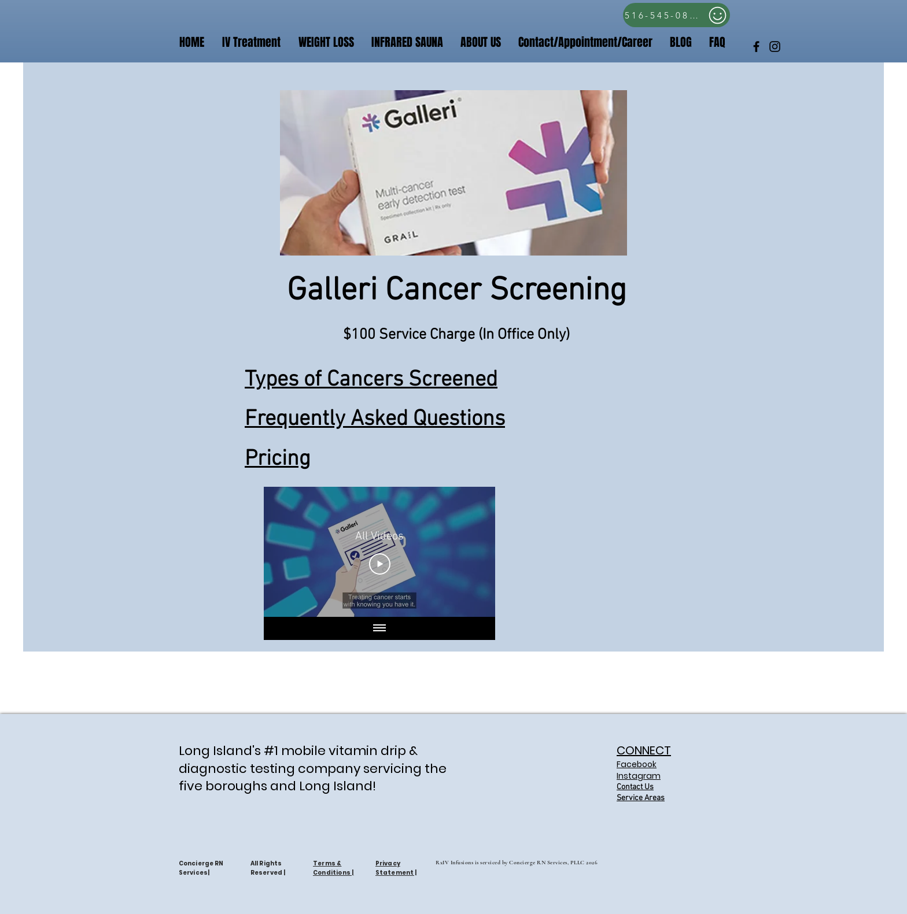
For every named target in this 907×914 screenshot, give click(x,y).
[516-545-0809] (676, 15)
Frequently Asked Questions (375, 419)
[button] (585, 42)
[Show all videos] (379, 628)
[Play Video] (379, 564)
